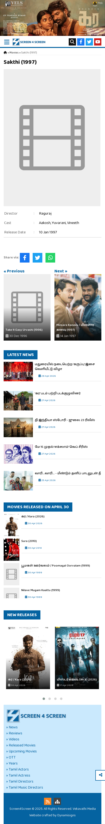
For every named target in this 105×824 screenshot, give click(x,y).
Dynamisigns (66, 815)
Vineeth (73, 223)
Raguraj (45, 214)
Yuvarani (59, 223)
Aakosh (45, 223)
